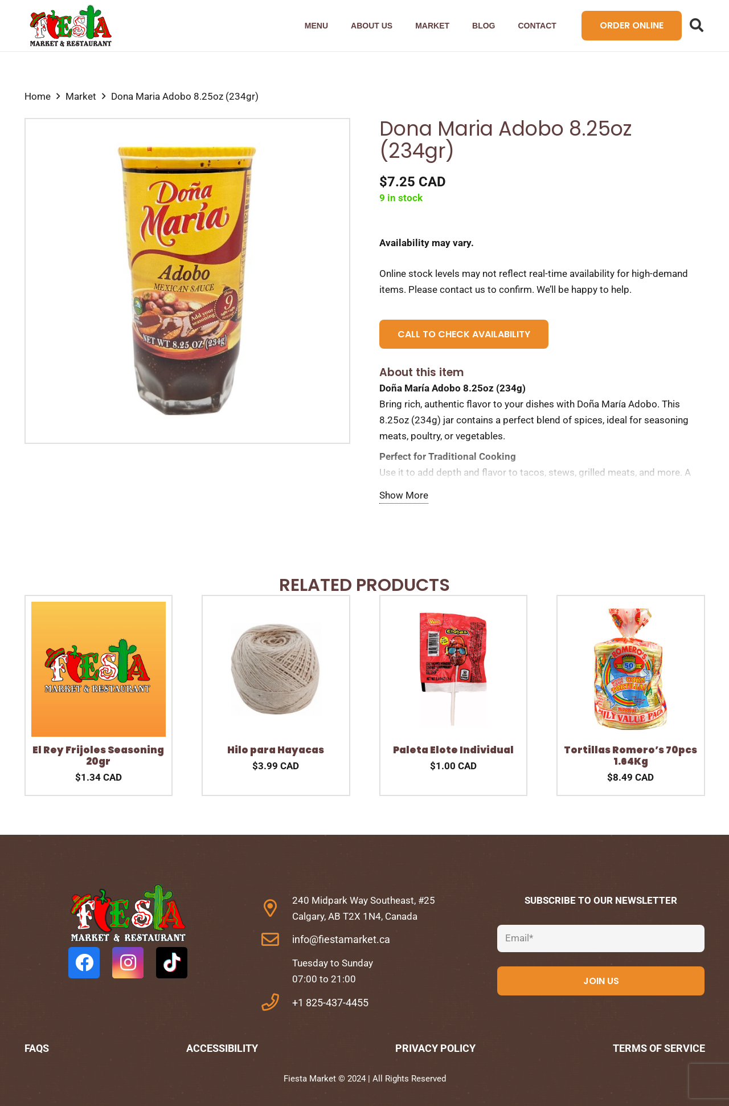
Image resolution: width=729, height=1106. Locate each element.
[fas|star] (128, 915)
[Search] (697, 25)
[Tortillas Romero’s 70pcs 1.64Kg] (630, 609)
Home (37, 96)
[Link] (70, 26)
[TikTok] (171, 962)
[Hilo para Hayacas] (275, 609)
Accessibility (222, 1048)
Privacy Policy (435, 1048)
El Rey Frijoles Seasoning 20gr (98, 755)
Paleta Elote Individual (453, 750)
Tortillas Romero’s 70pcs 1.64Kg (630, 755)
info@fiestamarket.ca (341, 939)
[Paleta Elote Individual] (453, 609)
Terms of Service (659, 1048)
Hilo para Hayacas (275, 750)
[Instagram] (128, 962)
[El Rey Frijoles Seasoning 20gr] (98, 609)
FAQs (36, 1048)
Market (80, 96)
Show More (403, 495)
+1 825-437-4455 (330, 1003)
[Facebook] (84, 962)
